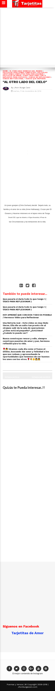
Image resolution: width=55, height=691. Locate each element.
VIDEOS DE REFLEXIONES (40, 77)
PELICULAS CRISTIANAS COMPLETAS (19, 72)
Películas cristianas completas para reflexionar (25, 73)
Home (5, 71)
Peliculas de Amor (12, 75)
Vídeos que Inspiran (36, 79)
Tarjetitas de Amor (27, 633)
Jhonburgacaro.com (27, 687)
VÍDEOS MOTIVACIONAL (13, 79)
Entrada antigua (12, 377)
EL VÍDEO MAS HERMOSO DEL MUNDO (26, 71)
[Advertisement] (27, 35)
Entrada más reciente (41, 377)
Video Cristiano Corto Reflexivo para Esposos (24, 76)
